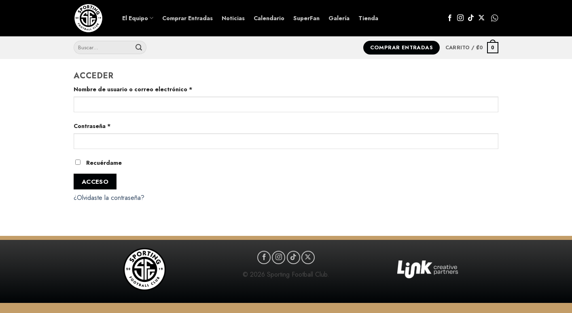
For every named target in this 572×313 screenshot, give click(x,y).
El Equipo (137, 18)
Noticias (233, 18)
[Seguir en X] (481, 18)
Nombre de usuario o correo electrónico (149, 89)
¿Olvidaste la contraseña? (109, 197)
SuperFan (306, 18)
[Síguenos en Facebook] (450, 18)
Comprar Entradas (187, 18)
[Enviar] (139, 48)
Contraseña (108, 126)
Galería (339, 18)
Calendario (269, 18)
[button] (471, 47)
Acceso (95, 181)
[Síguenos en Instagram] (460, 18)
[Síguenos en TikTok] (471, 18)
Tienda (368, 18)
